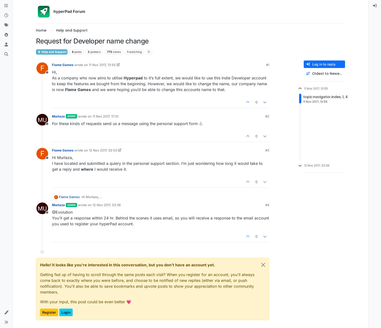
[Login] (374, 6)
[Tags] (6, 25)
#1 (267, 65)
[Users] (6, 45)
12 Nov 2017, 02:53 (103, 150)
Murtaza (58, 116)
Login (65, 312)
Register (49, 312)
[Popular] (6, 35)
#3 (267, 150)
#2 (267, 116)
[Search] (6, 54)
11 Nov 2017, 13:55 (102, 65)
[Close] (263, 265)
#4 (267, 205)
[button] (6, 312)
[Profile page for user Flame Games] (42, 68)
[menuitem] (374, 6)
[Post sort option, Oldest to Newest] (324, 73)
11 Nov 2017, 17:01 (105, 116)
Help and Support (51, 52)
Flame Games (62, 65)
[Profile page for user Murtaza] (42, 120)
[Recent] (6, 15)
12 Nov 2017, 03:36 (107, 205)
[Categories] (6, 6)
